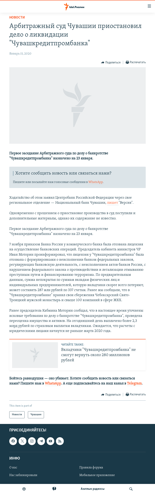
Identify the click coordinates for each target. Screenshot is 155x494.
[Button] (110, 62)
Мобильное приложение (97, 475)
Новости (17, 18)
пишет (113, 203)
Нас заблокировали (23, 475)
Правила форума (91, 467)
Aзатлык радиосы (93, 489)
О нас (13, 467)
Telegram (134, 383)
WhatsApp (95, 182)
